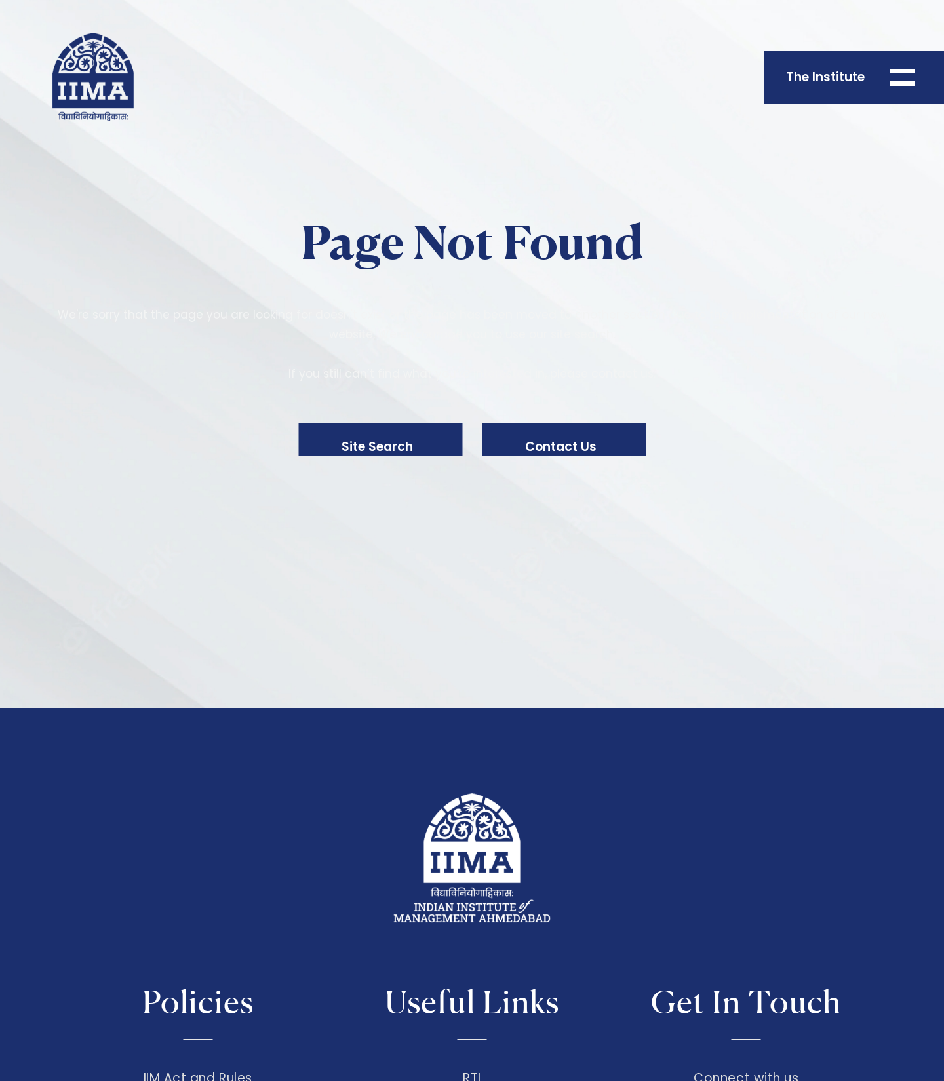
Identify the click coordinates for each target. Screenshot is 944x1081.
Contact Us (561, 447)
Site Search (377, 447)
